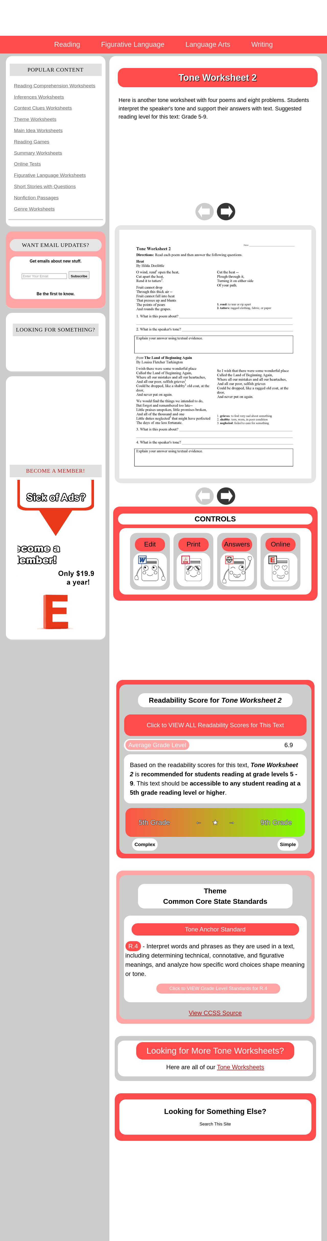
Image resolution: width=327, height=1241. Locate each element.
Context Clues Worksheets (43, 108)
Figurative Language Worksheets (50, 175)
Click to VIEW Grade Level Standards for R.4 (218, 988)
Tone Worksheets (240, 1067)
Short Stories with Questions (45, 186)
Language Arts (207, 44)
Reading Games (32, 141)
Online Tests (27, 164)
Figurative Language (133, 44)
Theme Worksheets (35, 119)
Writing (262, 44)
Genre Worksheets (34, 209)
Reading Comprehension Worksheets (55, 85)
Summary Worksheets (38, 153)
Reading (67, 44)
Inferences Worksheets (39, 97)
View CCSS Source (215, 1012)
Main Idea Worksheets (38, 130)
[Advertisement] (55, 420)
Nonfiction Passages (36, 197)
